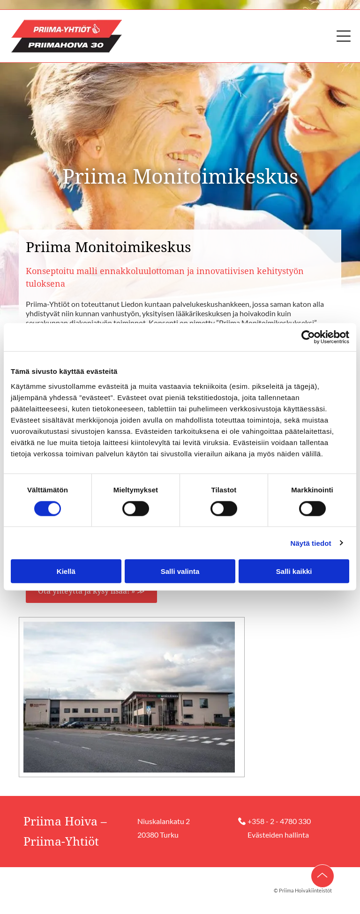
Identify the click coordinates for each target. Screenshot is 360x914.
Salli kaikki (294, 571)
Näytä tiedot (311, 543)
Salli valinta (180, 571)
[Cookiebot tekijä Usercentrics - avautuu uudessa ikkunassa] (308, 337)
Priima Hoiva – (65, 821)
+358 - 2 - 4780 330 (279, 821)
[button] (344, 36)
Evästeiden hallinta (278, 834)
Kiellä (66, 571)
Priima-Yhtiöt (61, 841)
